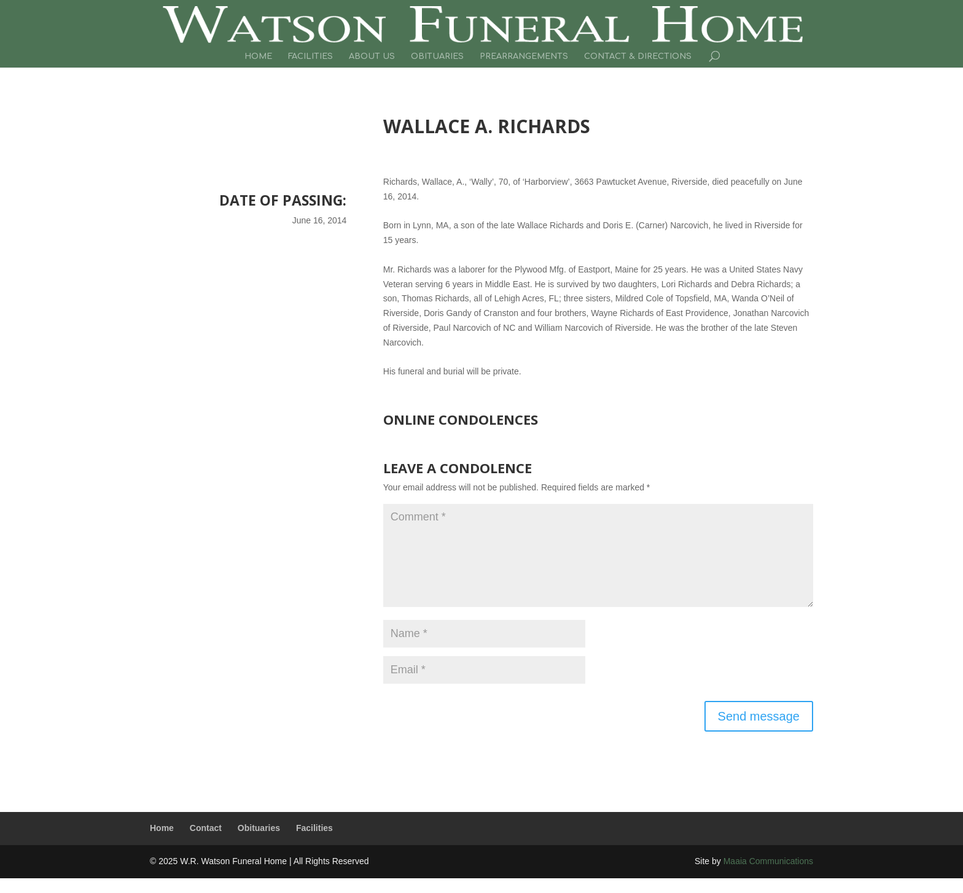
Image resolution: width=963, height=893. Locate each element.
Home (258, 56)
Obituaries (437, 56)
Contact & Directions (638, 56)
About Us (372, 56)
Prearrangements (524, 56)
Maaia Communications (768, 861)
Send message (759, 716)
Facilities (310, 56)
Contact (206, 828)
